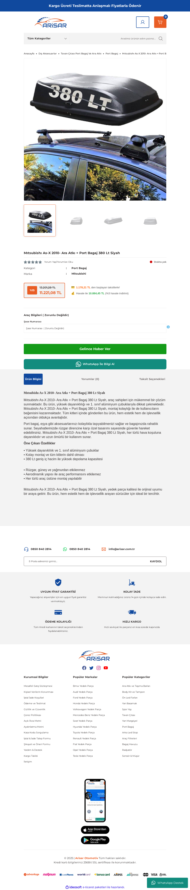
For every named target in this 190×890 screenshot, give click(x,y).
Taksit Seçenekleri (152, 378)
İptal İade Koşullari (34, 697)
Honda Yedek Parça (84, 703)
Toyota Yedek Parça (83, 732)
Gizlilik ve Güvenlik (34, 709)
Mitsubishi (79, 273)
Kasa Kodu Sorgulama (36, 732)
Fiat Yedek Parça (82, 744)
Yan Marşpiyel (129, 720)
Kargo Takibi (31, 755)
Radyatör (127, 750)
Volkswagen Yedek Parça (87, 709)
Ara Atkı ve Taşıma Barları (136, 686)
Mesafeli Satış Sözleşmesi (38, 686)
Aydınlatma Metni (34, 726)
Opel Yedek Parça (83, 750)
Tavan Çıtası (128, 714)
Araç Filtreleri (129, 738)
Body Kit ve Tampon (133, 691)
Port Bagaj (79, 268)
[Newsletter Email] (95, 561)
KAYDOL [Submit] (156, 561)
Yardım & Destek (33, 750)
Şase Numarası (32, 321)
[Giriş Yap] (142, 22)
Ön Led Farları (130, 697)
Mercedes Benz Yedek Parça (89, 714)
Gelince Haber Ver (95, 349)
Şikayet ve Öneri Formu (37, 744)
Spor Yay (127, 709)
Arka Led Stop (130, 732)
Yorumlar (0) (90, 378)
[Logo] (51, 22)
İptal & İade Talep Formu (37, 738)
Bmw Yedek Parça (83, 686)
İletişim (28, 761)
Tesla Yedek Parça (83, 755)
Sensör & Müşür (130, 755)
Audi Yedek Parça (82, 691)
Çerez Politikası (32, 714)
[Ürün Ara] (118, 38)
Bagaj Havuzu (130, 744)
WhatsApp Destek (167, 883)
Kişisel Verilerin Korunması (38, 691)
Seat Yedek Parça (82, 720)
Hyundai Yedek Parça (85, 726)
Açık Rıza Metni (32, 720)
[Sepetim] (160, 22)
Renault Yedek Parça (84, 738)
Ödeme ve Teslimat (35, 703)
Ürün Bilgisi (33, 378)
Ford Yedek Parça (82, 697)
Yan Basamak (129, 703)
